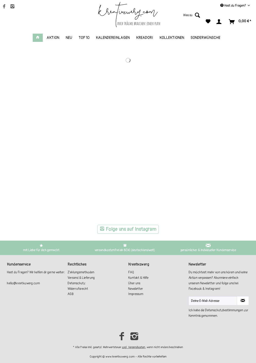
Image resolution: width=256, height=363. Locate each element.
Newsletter (135, 289)
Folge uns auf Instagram (128, 229)
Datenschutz (76, 283)
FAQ (131, 272)
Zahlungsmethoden (80, 272)
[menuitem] (184, 17)
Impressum (135, 294)
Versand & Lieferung (81, 278)
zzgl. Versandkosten (133, 347)
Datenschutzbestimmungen (224, 310)
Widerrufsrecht (77, 289)
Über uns (134, 283)
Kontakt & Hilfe (138, 278)
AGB (70, 294)
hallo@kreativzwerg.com (23, 283)
